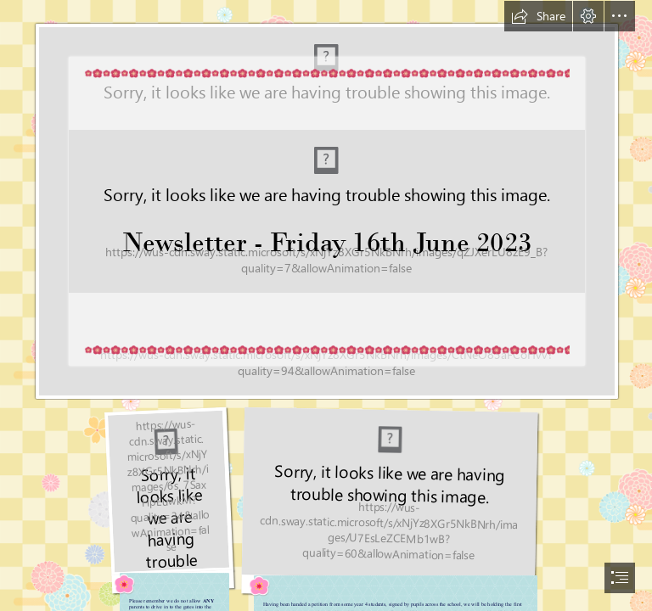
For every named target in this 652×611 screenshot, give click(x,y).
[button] (538, 16)
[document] (326, 305)
